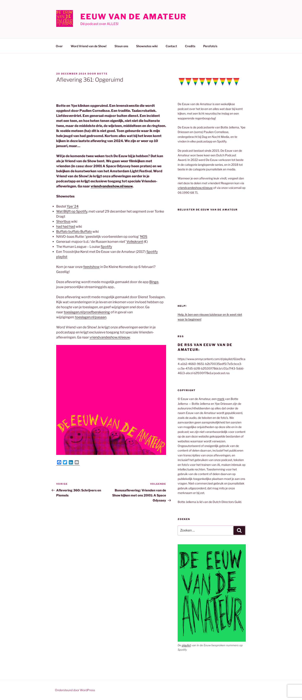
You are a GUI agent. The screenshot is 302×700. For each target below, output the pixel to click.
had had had (65, 227)
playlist (186, 645)
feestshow (91, 267)
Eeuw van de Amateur (133, 16)
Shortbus (63, 221)
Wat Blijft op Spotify (71, 211)
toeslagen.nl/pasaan (90, 317)
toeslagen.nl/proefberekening (87, 312)
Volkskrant (134, 242)
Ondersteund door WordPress (75, 690)
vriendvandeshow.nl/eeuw (112, 186)
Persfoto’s (210, 46)
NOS (143, 237)
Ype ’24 (72, 206)
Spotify (106, 247)
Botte (102, 73)
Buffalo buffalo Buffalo (74, 232)
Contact (171, 46)
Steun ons (121, 46)
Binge (153, 282)
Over (59, 46)
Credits (190, 46)
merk (220, 399)
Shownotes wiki (147, 46)
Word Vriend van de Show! (89, 46)
